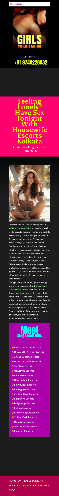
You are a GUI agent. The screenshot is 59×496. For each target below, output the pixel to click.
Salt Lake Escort (22, 366)
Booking (14, 485)
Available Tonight (30, 480)
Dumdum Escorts (23, 422)
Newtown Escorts (23, 370)
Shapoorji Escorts (23, 398)
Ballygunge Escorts (24, 384)
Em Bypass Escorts (24, 389)
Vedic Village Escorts (25, 394)
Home (12, 480)
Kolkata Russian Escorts (27, 347)
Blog (12, 490)
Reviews (43, 485)
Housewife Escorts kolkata (28, 352)
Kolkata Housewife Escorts (22, 228)
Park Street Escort (23, 375)
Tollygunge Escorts (24, 403)
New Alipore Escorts (24, 426)
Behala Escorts (21, 408)
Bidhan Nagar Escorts (25, 412)
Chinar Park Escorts (24, 417)
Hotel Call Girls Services (26, 361)
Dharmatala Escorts (24, 380)
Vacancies (29, 485)
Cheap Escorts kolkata (26, 356)
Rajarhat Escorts (22, 431)
